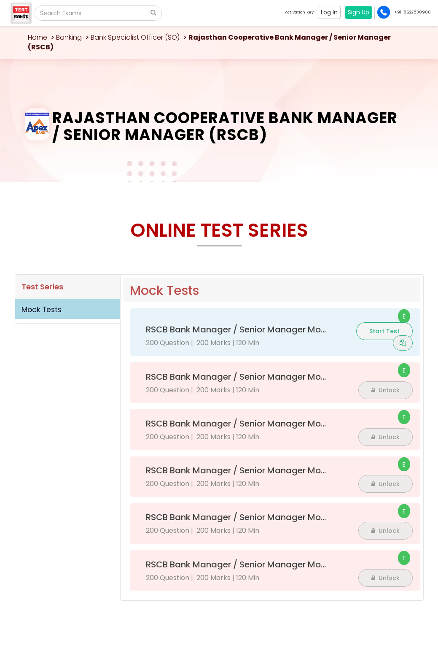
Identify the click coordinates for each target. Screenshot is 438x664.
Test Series (42, 286)
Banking (69, 37)
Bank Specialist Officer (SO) (135, 37)
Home (37, 37)
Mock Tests (41, 310)
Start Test (384, 331)
